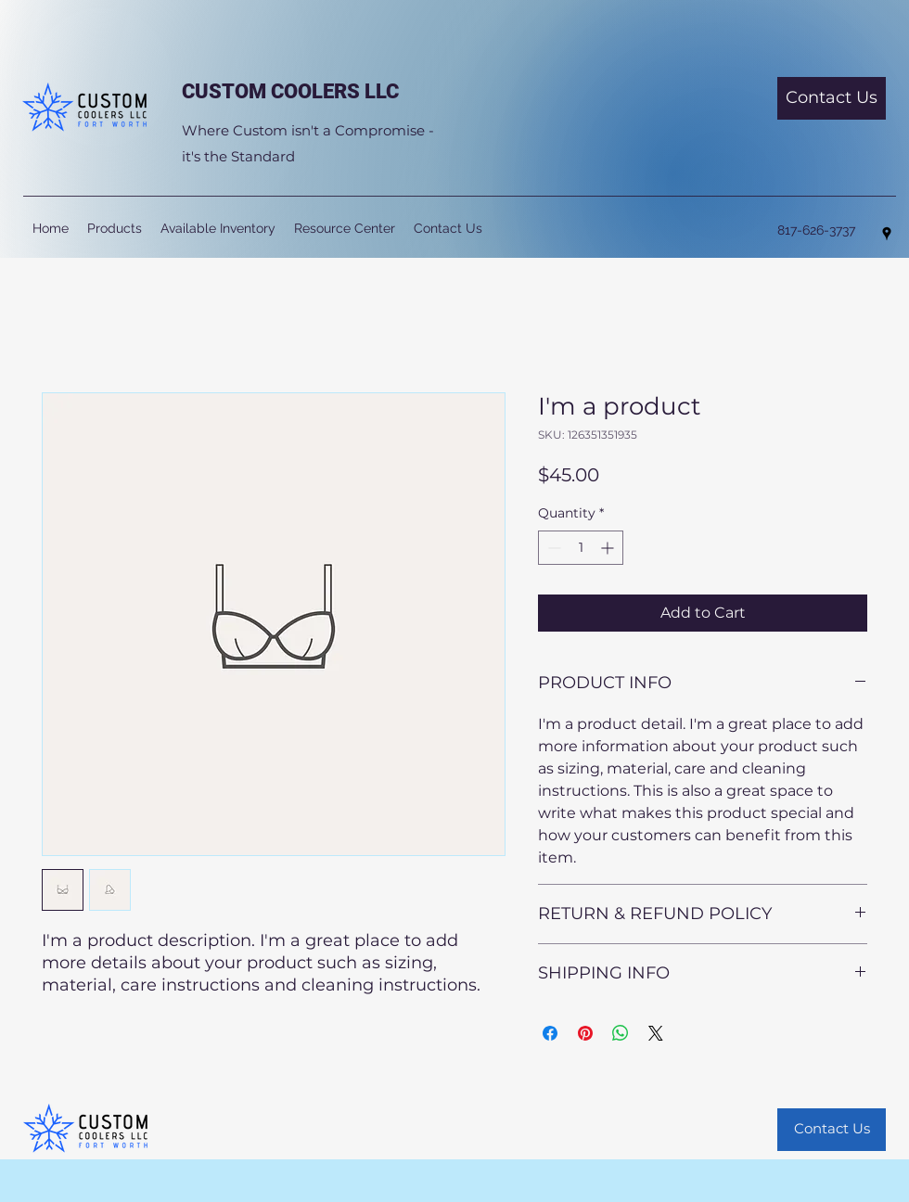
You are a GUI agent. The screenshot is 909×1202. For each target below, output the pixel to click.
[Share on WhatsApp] (620, 1033)
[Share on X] (656, 1033)
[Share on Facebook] (550, 1033)
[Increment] (609, 547)
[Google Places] (886, 233)
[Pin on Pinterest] (585, 1033)
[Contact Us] (831, 98)
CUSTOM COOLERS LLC (290, 91)
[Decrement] (552, 547)
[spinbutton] (580, 547)
